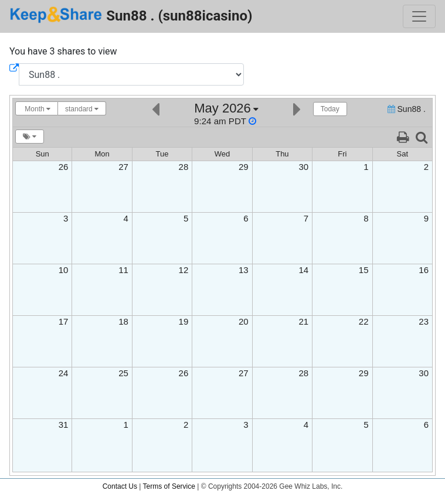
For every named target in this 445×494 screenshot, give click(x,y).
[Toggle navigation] (419, 16)
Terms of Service (169, 486)
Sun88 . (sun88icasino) (130, 15)
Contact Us (120, 486)
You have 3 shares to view (63, 51)
